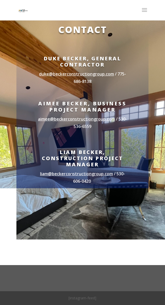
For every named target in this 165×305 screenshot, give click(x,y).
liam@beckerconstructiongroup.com (76, 174)
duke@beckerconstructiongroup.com (76, 74)
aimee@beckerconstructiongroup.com (76, 119)
